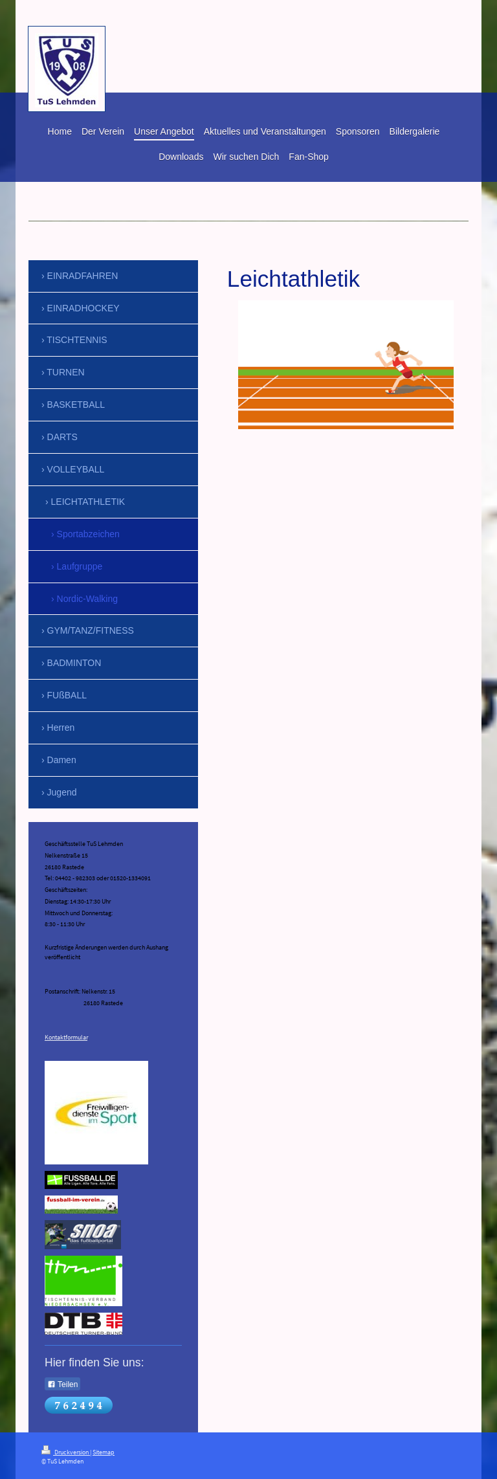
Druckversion (65, 1452)
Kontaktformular (66, 1037)
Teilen (62, 1384)
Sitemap (104, 1452)
